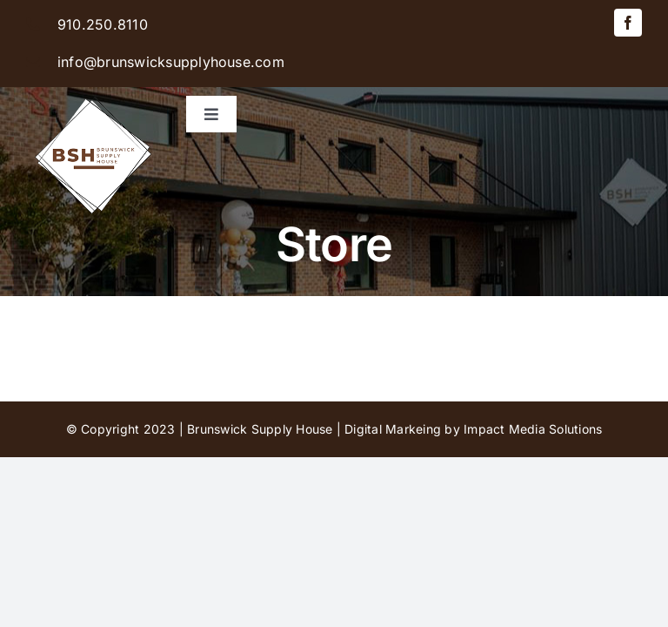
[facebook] (628, 23)
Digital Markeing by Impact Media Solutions (473, 428)
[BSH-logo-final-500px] (94, 94)
